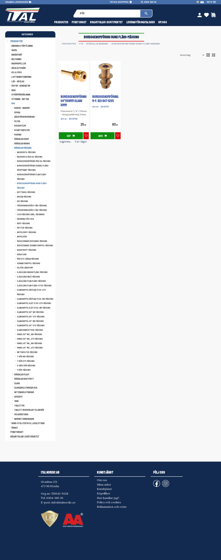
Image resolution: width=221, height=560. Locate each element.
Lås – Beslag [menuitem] (17, 81)
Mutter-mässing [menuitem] (25, 227)
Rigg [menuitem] (13, 90)
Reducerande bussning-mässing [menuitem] (32, 241)
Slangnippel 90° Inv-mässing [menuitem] (30, 312)
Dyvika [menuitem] (17, 112)
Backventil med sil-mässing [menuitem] (29, 156)
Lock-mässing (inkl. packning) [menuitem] (31, 214)
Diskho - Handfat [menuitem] (22, 108)
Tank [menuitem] (16, 401)
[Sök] (146, 14)
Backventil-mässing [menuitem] (26, 152)
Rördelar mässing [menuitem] (22, 147)
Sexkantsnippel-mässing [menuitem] (28, 263)
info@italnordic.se (63, 502)
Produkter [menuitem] (61, 22)
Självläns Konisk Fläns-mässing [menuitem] (32, 272)
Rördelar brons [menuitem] (22, 143)
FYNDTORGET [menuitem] (79, 22)
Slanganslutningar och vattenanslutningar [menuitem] (25, 390)
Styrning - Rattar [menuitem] (20, 99)
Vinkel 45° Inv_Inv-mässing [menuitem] (29, 343)
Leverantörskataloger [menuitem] (140, 22)
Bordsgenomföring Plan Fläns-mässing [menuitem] (32, 176)
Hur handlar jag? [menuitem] (108, 498)
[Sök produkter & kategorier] (109, 14)
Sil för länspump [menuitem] (25, 267)
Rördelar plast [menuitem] (21, 374)
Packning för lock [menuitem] (25, 219)
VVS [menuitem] (13, 103)
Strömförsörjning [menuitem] (20, 94)
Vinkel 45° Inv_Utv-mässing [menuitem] (30, 347)
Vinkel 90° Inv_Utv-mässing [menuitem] (30, 339)
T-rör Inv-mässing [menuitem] (25, 356)
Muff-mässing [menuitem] (23, 223)
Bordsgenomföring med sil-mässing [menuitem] (34, 161)
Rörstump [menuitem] (22, 254)
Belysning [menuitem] (16, 59)
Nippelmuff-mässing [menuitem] (26, 232)
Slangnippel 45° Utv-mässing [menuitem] (30, 325)
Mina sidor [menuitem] (104, 484)
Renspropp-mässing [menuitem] (26, 250)
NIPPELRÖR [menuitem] (22, 236)
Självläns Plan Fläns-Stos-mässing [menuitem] (34, 285)
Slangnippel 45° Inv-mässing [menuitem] (30, 321)
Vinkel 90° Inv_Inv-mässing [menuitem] (29, 334)
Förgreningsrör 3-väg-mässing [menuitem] (32, 205)
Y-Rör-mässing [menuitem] (24, 370)
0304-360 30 (150, 2)
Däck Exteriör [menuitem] (18, 68)
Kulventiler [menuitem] (20, 125)
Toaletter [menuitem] (19, 405)
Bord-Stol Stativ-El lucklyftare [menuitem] (28, 423)
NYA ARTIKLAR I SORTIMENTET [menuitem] (106, 22)
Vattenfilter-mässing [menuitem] (27, 352)
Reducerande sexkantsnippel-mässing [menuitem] (35, 245)
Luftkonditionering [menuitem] (21, 76)
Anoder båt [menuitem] (16, 54)
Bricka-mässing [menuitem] (24, 196)
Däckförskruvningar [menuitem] (24, 116)
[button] (208, 55)
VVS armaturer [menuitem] (21, 414)
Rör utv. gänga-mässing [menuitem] (28, 259)
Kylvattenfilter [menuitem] (22, 130)
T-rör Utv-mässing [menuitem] (26, 361)
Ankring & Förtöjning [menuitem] (22, 45)
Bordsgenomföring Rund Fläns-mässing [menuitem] (32, 185)
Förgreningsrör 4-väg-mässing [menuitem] (32, 210)
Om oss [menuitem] (162, 22)
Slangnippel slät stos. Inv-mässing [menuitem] (33, 307)
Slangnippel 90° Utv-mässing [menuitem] (30, 316)
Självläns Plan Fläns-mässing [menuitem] (31, 281)
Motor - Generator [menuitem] (20, 85)
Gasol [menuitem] (14, 50)
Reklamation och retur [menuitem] (112, 506)
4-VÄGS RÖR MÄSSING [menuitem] (26, 365)
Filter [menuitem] (17, 121)
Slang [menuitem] (17, 383)
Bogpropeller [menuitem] (18, 63)
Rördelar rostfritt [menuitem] (24, 378)
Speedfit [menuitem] (18, 396)
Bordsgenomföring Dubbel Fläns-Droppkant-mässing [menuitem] (33, 168)
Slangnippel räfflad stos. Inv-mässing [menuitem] (35, 299)
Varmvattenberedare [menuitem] (24, 419)
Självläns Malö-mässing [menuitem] (28, 276)
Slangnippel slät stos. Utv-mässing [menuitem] (34, 303)
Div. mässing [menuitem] (22, 201)
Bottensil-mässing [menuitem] (26, 192)
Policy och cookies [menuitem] (109, 502)
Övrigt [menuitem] (14, 427)
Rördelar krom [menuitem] (21, 139)
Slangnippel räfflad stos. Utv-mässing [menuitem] (31, 292)
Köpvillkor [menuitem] (103, 493)
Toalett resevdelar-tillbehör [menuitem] (29, 410)
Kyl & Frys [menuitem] (16, 72)
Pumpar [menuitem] (17, 134)
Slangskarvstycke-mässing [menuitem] (30, 330)
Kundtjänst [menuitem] (104, 489)
